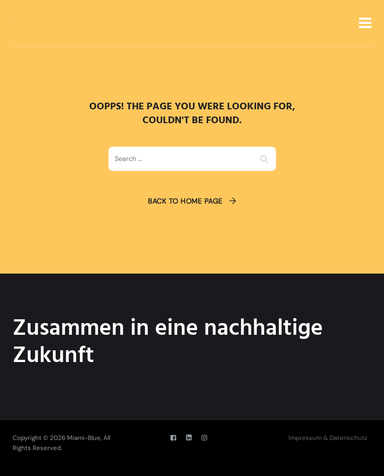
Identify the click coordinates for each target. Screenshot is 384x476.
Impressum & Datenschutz (328, 438)
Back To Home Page (185, 201)
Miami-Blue (84, 438)
